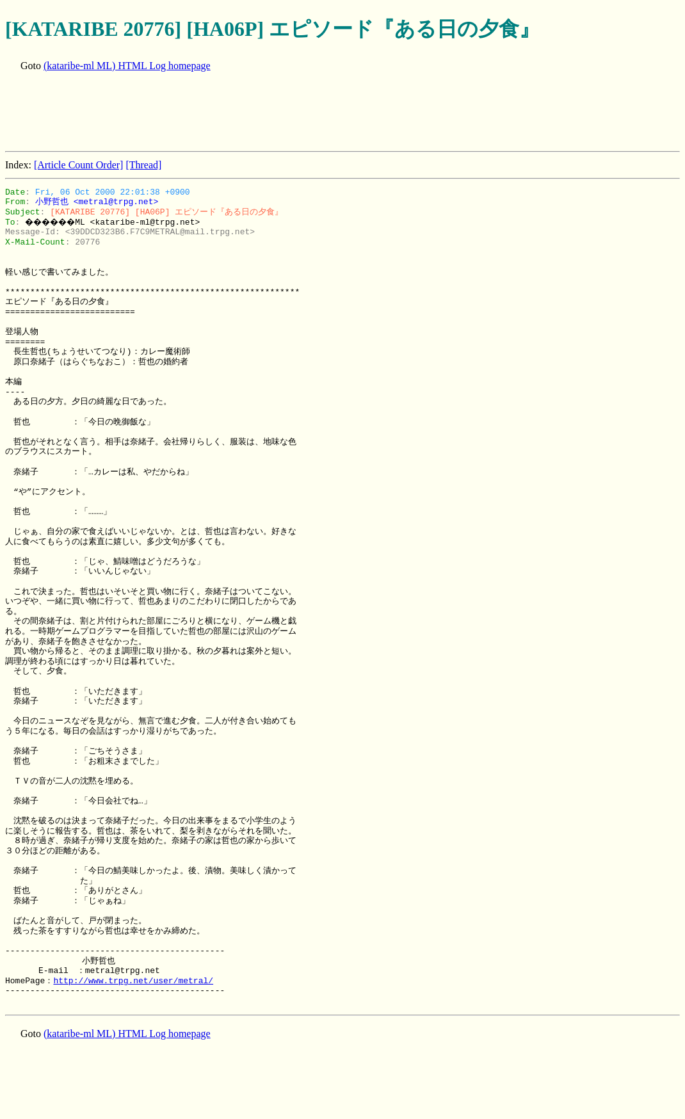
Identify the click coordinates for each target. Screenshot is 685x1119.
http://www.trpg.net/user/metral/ (133, 980)
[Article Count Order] (79, 164)
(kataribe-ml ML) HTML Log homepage (127, 65)
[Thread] (143, 164)
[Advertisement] (238, 112)
